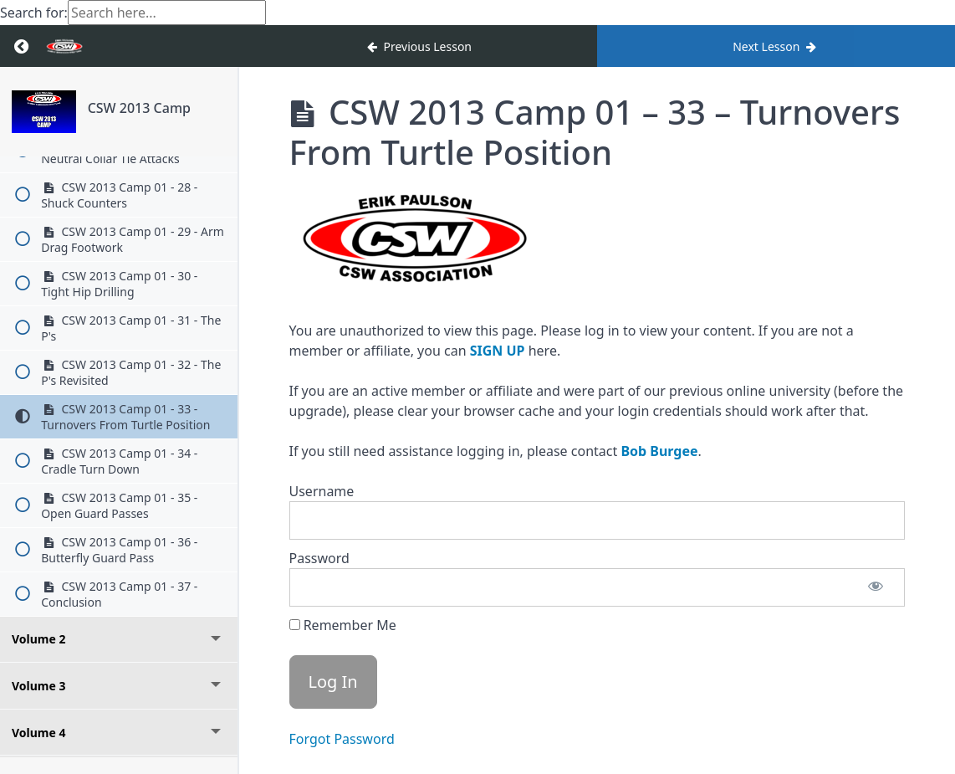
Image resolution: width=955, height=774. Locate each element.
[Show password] (875, 587)
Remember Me (342, 625)
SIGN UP (497, 350)
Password (319, 558)
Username (322, 491)
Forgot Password (342, 739)
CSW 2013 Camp (139, 108)
